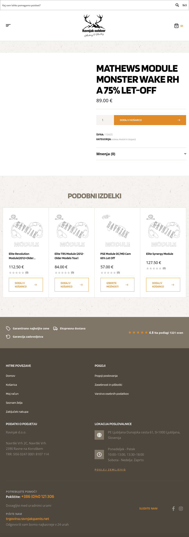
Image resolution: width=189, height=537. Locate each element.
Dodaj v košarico (131, 120)
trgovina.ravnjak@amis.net (27, 518)
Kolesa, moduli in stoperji (124, 139)
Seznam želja (14, 403)
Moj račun (12, 394)
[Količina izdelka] (104, 120)
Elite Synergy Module (159, 254)
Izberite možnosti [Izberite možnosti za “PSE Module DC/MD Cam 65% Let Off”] (113, 284)
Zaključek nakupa (17, 411)
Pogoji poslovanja (106, 376)
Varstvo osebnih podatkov (112, 394)
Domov (10, 376)
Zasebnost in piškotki (108, 385)
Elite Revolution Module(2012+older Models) (21, 258)
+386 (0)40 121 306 (37, 496)
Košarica (11, 385)
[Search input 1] (86, 5)
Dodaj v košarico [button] (21, 284)
